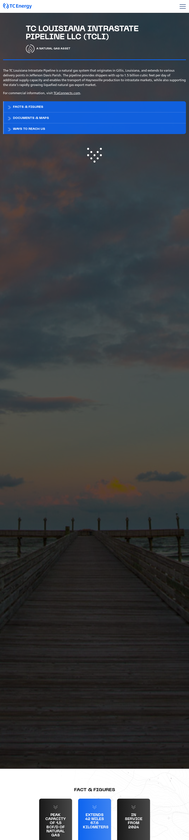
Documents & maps (31, 118)
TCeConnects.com (67, 92)
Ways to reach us (29, 129)
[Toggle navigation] (182, 6)
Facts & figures (28, 107)
